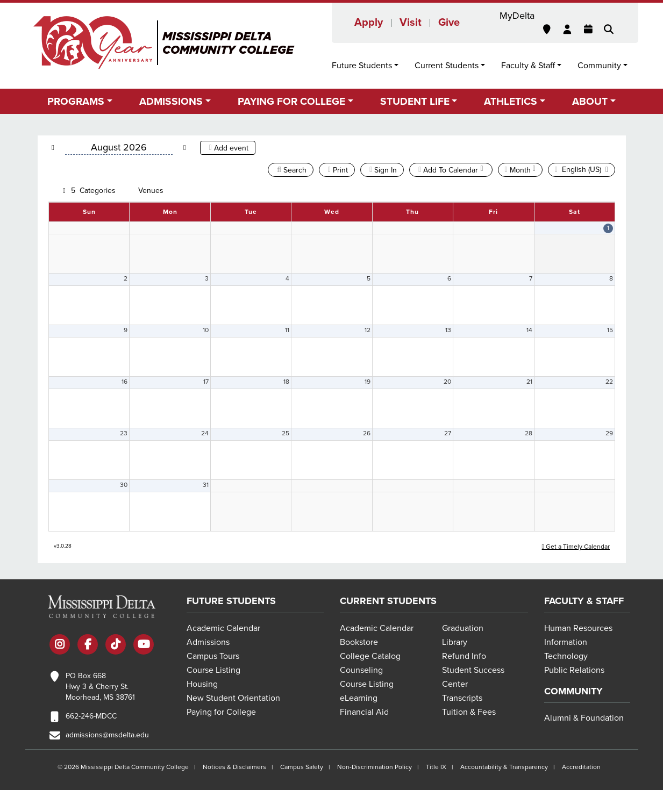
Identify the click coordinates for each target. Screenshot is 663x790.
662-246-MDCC (91, 716)
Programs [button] (75, 101)
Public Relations (574, 670)
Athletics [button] (510, 101)
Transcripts (462, 698)
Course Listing (213, 670)
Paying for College (221, 712)
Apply (368, 22)
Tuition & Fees (469, 712)
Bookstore (359, 642)
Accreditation (581, 767)
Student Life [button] (415, 101)
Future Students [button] (362, 65)
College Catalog (370, 656)
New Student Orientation (233, 698)
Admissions (208, 642)
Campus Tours (213, 656)
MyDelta (517, 15)
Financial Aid (364, 712)
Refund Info (464, 656)
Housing (202, 684)
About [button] (590, 101)
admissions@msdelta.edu (107, 734)
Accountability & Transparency (504, 767)
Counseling (361, 670)
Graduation (462, 628)
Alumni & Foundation (584, 718)
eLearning (358, 698)
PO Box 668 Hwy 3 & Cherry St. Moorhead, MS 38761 (100, 686)
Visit (411, 22)
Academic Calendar (223, 628)
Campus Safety (301, 767)
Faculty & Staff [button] (528, 65)
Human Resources (578, 628)
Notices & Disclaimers (234, 767)
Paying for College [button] (291, 101)
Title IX (436, 767)
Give (449, 22)
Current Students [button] (447, 65)
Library (454, 642)
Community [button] (599, 65)
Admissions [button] (171, 101)
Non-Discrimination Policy (374, 767)
